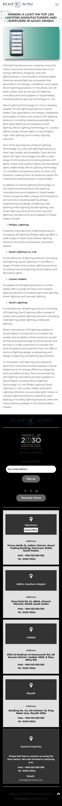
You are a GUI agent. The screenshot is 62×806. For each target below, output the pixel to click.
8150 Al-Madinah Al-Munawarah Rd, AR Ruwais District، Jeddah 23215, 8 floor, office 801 (31, 657)
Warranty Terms (31, 497)
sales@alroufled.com (31, 780)
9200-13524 (29, 559)
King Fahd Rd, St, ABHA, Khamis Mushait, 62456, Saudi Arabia (31, 602)
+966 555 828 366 (34, 555)
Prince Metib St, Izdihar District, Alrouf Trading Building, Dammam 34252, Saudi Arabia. (31, 548)
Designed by (22, 798)
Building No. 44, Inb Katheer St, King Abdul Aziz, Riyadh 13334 (31, 711)
